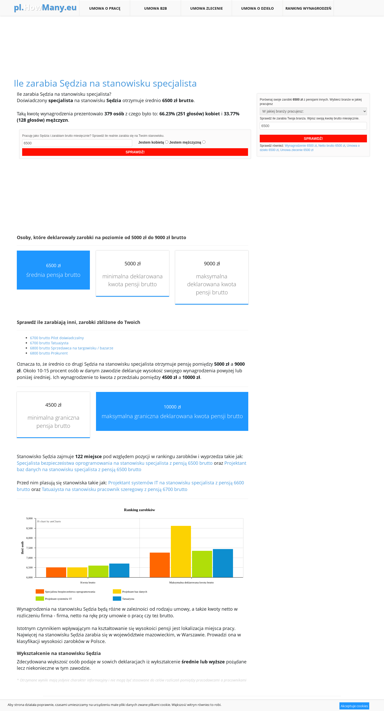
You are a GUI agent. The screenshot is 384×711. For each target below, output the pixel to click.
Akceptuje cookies (354, 706)
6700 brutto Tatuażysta (49, 342)
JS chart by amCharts (49, 521)
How (45, 7)
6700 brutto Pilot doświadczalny (57, 337)
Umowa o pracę (104, 8)
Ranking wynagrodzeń (308, 8)
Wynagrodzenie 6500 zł (301, 145)
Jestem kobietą (151, 142)
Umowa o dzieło (257, 8)
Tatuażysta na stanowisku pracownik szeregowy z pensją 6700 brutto (114, 489)
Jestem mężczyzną (185, 142)
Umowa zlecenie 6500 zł (296, 150)
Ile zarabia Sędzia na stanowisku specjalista (105, 83)
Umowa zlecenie (206, 8)
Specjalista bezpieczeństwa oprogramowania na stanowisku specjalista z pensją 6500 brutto (115, 463)
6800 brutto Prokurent (49, 353)
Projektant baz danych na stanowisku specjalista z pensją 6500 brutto (131, 466)
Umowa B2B (155, 8)
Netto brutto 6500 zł (331, 145)
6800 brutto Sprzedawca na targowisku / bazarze (71, 348)
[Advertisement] (192, 41)
